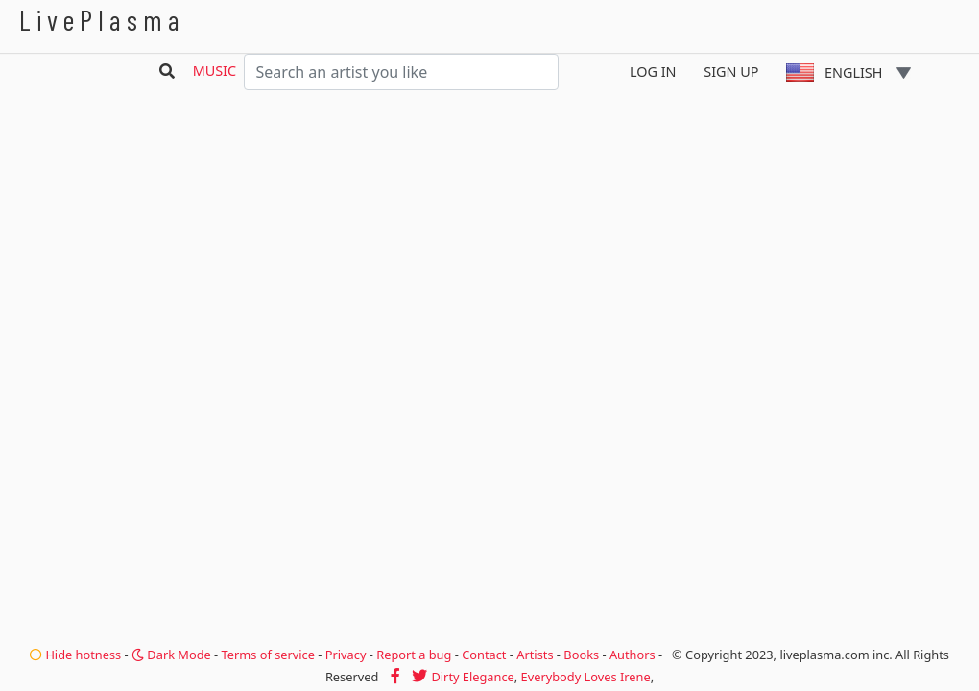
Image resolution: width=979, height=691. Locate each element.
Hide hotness (75, 654)
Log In (653, 71)
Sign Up (731, 71)
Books (581, 654)
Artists (534, 654)
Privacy (346, 654)
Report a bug (413, 654)
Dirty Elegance (472, 676)
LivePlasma (102, 19)
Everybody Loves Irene (586, 676)
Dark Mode (171, 654)
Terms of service (268, 654)
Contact (484, 654)
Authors (632, 654)
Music (214, 70)
